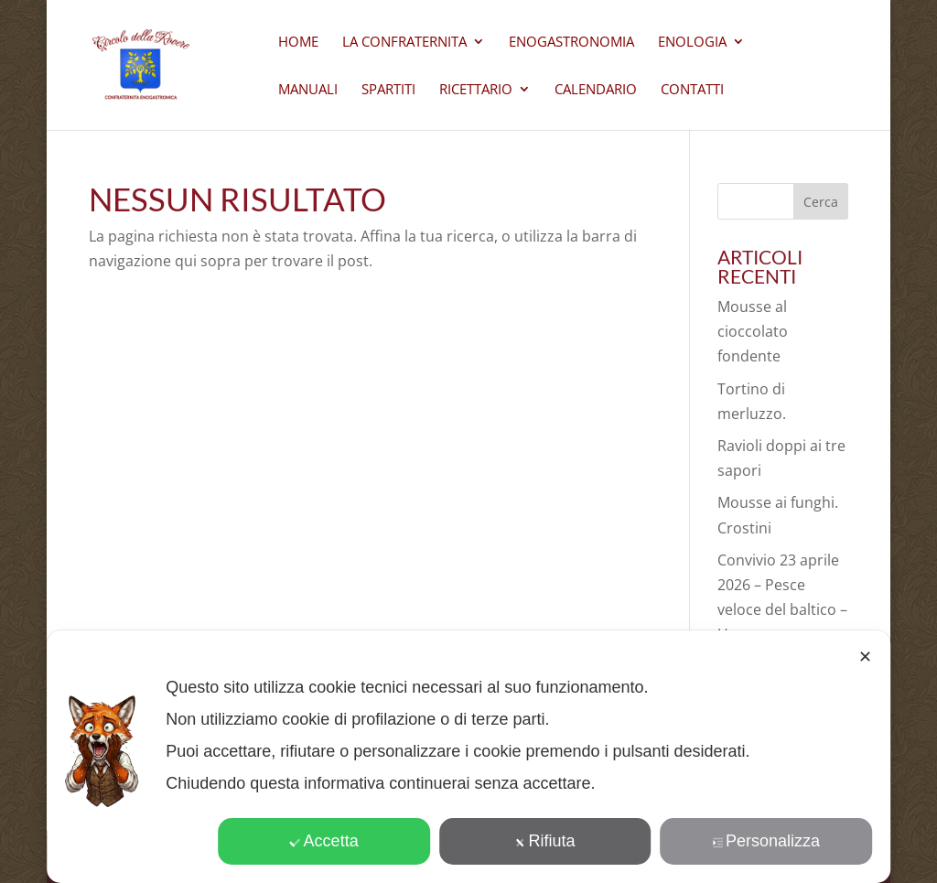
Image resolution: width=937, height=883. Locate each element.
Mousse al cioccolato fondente (752, 331)
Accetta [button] (324, 841)
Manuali (308, 90)
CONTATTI (692, 90)
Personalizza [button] (766, 841)
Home (298, 42)
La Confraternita (404, 42)
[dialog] (468, 756)
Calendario (596, 90)
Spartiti (388, 90)
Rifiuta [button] (545, 841)
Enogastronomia (571, 42)
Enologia (692, 42)
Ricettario (475, 90)
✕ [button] (865, 657)
